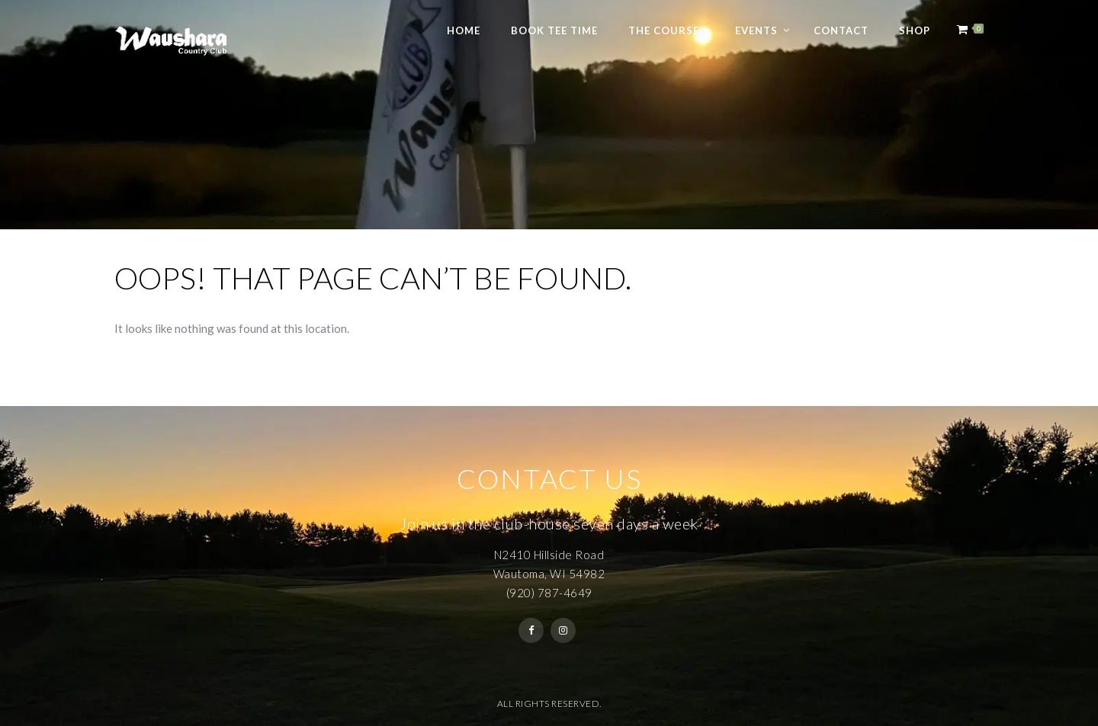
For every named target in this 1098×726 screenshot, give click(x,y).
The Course (663, 30)
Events (756, 30)
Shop (914, 30)
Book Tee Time (554, 30)
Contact (841, 30)
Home (463, 30)
